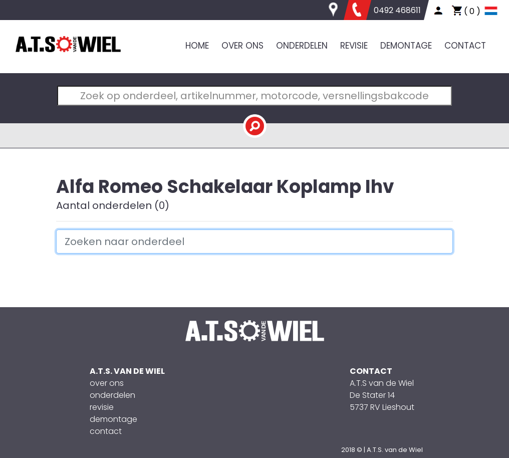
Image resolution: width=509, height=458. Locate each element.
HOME (197, 46)
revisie (102, 407)
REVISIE (354, 46)
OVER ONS (242, 46)
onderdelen (112, 395)
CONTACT (465, 46)
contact (106, 431)
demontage (113, 419)
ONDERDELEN (302, 46)
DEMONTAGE (406, 46)
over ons (107, 383)
